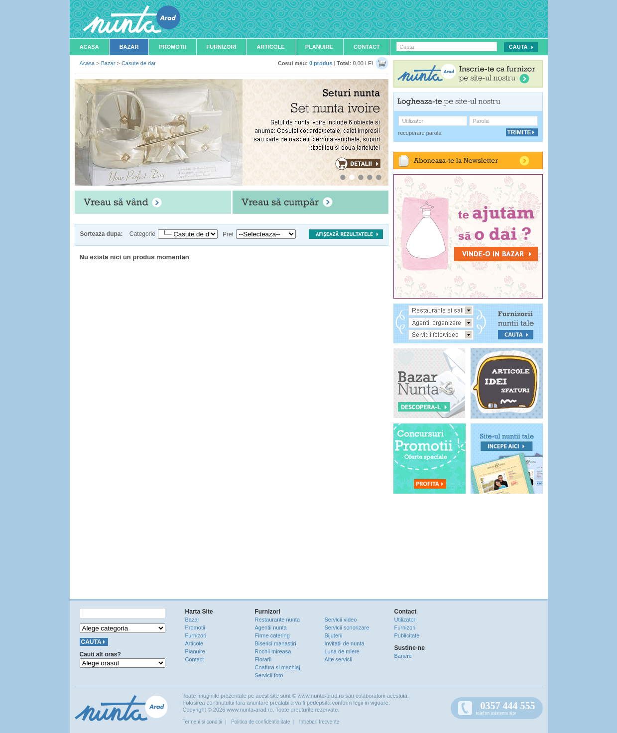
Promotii (172, 47)
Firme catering (272, 635)
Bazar (129, 47)
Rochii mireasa (273, 651)
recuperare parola (420, 133)
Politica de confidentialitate (260, 722)
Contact (367, 47)
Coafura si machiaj (277, 667)
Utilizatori (405, 620)
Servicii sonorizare (347, 627)
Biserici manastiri (275, 643)
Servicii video (341, 620)
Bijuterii (334, 635)
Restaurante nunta (277, 620)
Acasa (89, 47)
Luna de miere (342, 651)
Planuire (319, 47)
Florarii (263, 659)
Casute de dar (139, 63)
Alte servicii (339, 659)
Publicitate (407, 635)
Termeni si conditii (202, 722)
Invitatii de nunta (345, 643)
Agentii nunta (271, 627)
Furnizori (222, 47)
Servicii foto (269, 675)
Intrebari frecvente (319, 722)
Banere (403, 656)
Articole (270, 47)
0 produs (320, 63)
